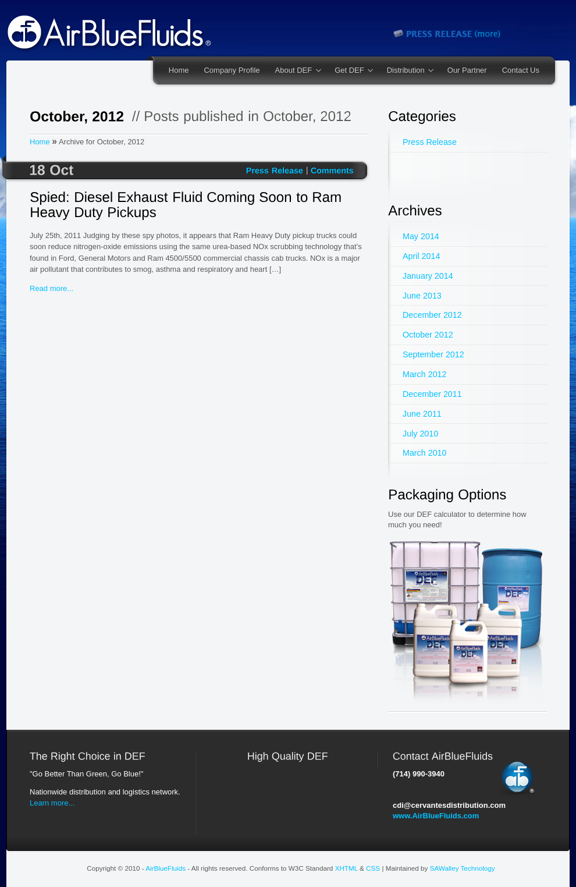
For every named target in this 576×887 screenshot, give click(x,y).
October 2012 (428, 334)
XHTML (346, 868)
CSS (373, 868)
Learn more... (52, 803)
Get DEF (350, 71)
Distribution (406, 71)
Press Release (430, 142)
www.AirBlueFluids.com (436, 815)
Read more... (51, 288)
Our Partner (467, 70)
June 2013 (422, 295)
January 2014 (428, 276)
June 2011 (422, 413)
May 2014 (421, 236)
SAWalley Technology (462, 868)
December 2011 (432, 394)
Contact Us (520, 70)
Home (179, 70)
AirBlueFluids (165, 868)
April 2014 (421, 256)
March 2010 (425, 452)
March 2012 (425, 374)
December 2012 (432, 315)
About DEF (294, 71)
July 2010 (420, 433)
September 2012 (433, 354)
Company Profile (231, 70)
